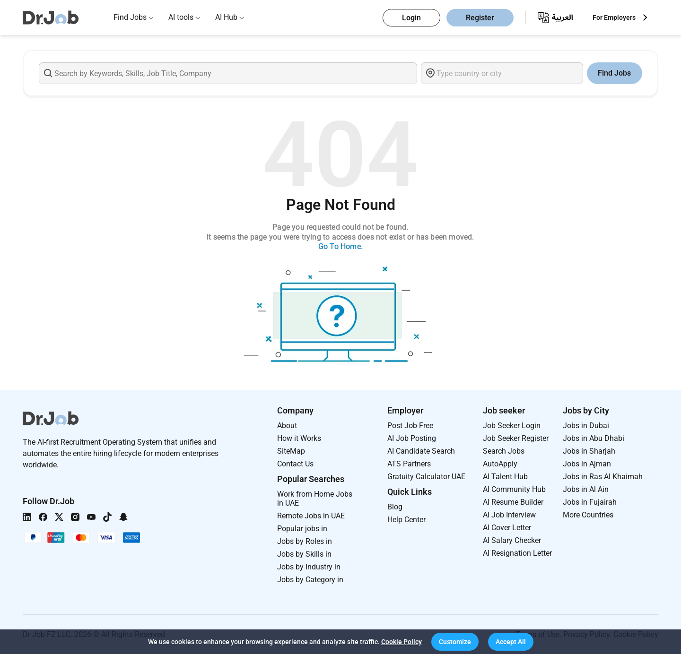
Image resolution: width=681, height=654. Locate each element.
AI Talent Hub (505, 476)
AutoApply (500, 463)
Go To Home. (340, 246)
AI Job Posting (411, 438)
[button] (455, 642)
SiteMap (291, 451)
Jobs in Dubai (586, 425)
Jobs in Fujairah (590, 502)
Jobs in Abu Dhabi (593, 438)
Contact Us (295, 463)
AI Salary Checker (512, 540)
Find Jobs (130, 17)
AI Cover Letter (507, 527)
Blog (394, 506)
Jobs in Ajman (587, 463)
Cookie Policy (401, 641)
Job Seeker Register (516, 438)
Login (411, 17)
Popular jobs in (302, 528)
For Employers (614, 17)
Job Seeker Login (512, 425)
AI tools (180, 17)
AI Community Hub (514, 489)
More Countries (588, 514)
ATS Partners (409, 463)
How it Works (299, 438)
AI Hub (226, 17)
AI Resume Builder (513, 502)
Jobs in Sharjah (589, 451)
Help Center (406, 519)
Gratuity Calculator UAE (426, 476)
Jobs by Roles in (304, 541)
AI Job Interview (509, 514)
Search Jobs (503, 451)
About (287, 425)
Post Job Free (410, 425)
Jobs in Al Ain (586, 489)
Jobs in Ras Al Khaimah (603, 476)
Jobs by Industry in (308, 566)
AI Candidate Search (421, 451)
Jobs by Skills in (304, 554)
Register (480, 17)
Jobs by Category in (310, 579)
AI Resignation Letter (517, 553)
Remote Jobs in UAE (311, 515)
